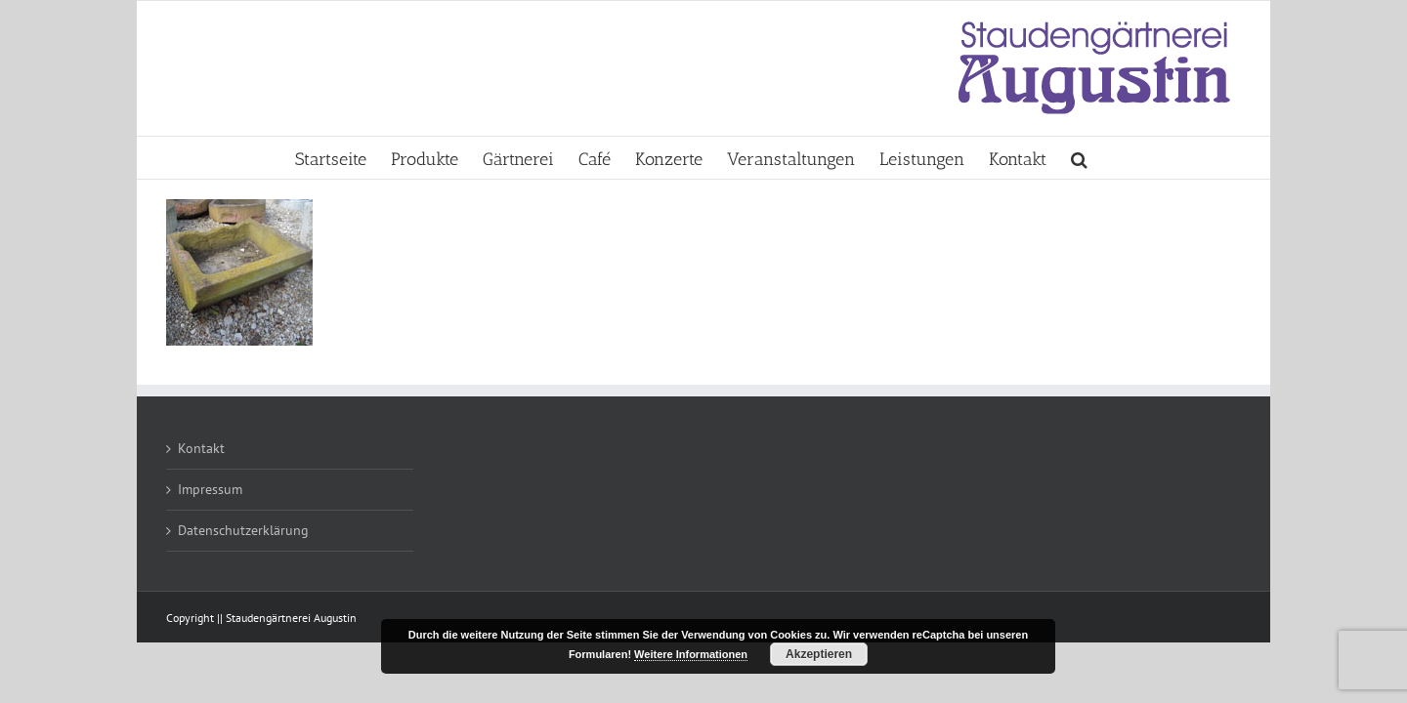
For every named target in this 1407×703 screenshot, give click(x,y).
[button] (1228, 158)
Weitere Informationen (690, 654)
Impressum (210, 489)
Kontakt (201, 448)
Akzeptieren (819, 654)
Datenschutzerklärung (243, 530)
